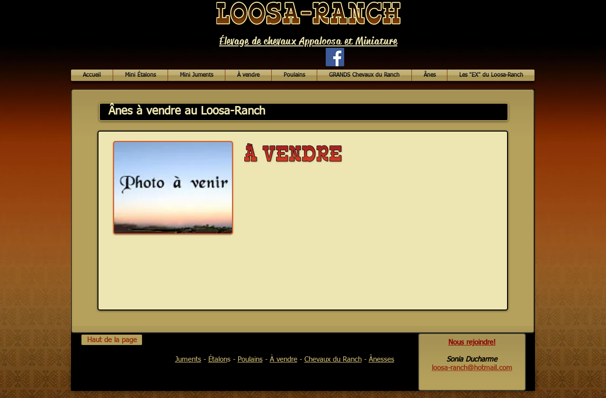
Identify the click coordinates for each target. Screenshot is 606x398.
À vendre (283, 359)
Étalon (217, 359)
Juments (188, 359)
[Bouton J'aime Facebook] (274, 61)
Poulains (250, 359)
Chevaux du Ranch (333, 359)
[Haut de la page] (112, 339)
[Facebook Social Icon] (335, 57)
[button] (248, 75)
